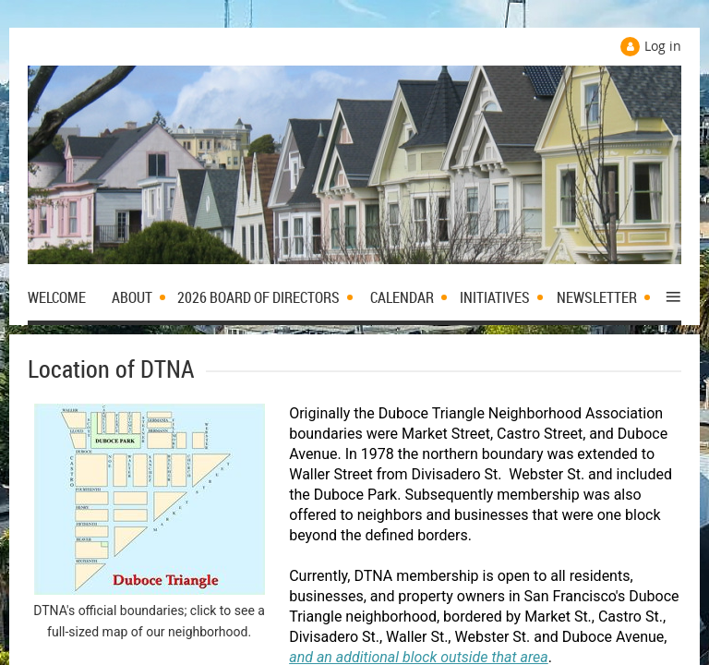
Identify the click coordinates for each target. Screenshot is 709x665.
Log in (662, 45)
